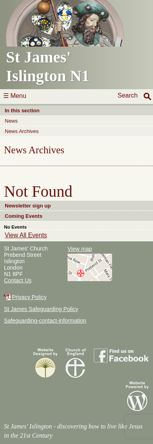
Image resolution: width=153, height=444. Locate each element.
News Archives (22, 131)
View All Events (26, 235)
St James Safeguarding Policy (41, 309)
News (11, 121)
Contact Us (17, 280)
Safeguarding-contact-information (45, 320)
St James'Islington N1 (69, 42)
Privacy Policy (29, 297)
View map (80, 249)
